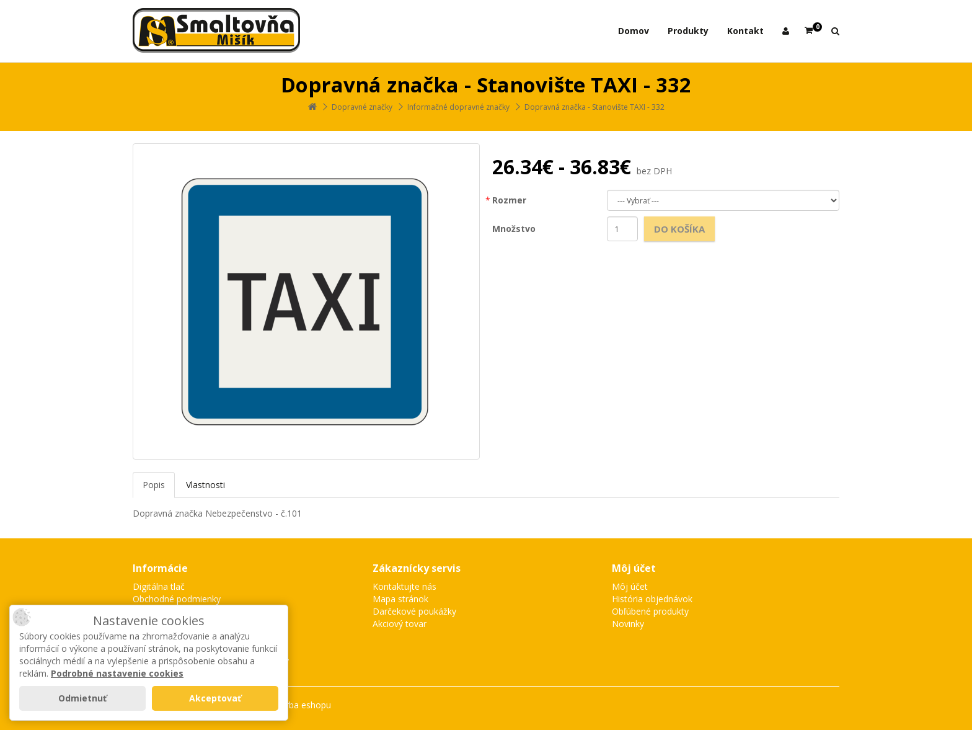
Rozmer (509, 200)
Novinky (628, 624)
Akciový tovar (399, 624)
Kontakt (745, 31)
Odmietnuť (82, 698)
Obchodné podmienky (177, 599)
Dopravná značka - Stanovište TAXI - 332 (594, 107)
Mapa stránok (400, 599)
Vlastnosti (205, 485)
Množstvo (514, 228)
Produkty (688, 31)
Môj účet (630, 586)
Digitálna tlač (159, 586)
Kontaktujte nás (404, 586)
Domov (633, 31)
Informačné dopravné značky (458, 107)
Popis (154, 485)
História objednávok (652, 599)
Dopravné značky (362, 107)
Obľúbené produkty (650, 611)
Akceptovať (215, 698)
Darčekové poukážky (414, 611)
